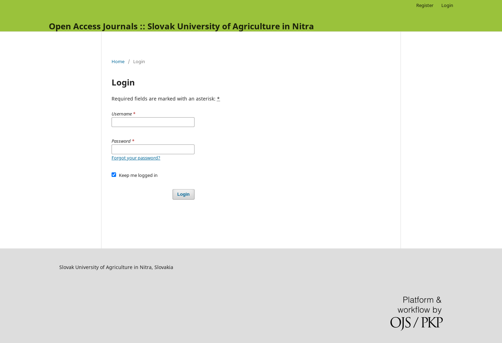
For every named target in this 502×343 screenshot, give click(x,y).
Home (118, 61)
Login (447, 5)
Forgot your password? (136, 158)
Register (424, 5)
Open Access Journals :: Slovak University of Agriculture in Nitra (181, 26)
